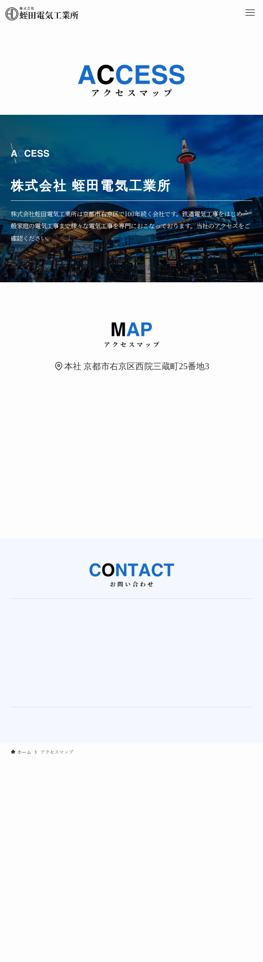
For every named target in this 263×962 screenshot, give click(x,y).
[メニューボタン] (250, 13)
